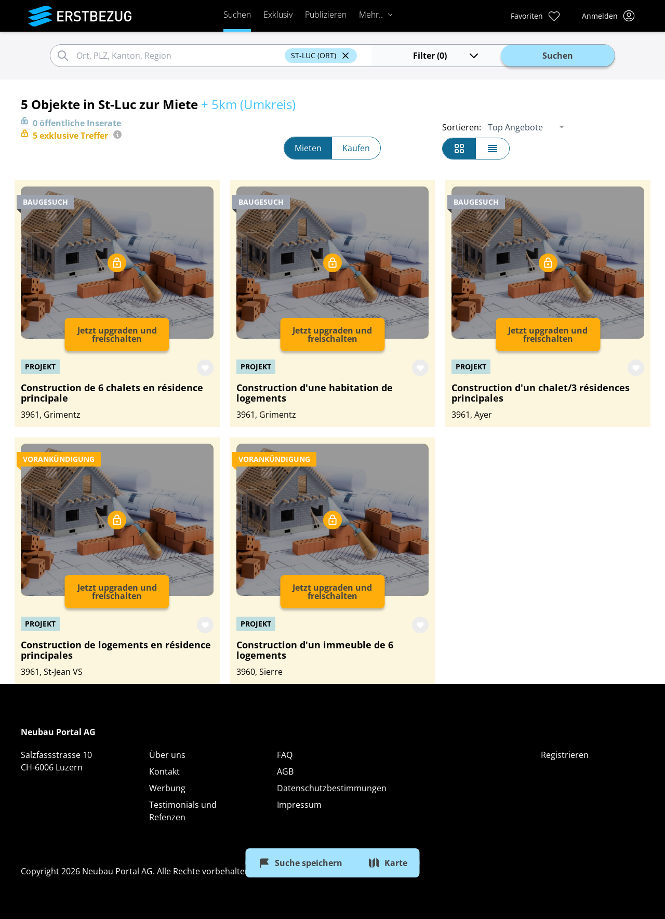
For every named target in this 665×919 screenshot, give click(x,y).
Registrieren (565, 755)
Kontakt (164, 771)
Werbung (167, 788)
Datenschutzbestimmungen (332, 788)
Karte (387, 863)
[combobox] (179, 55)
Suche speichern (300, 863)
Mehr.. (376, 14)
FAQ (284, 755)
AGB (285, 771)
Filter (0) (446, 55)
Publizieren (326, 14)
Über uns (167, 755)
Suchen (237, 14)
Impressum (299, 804)
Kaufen (356, 148)
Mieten (308, 148)
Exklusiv (277, 14)
